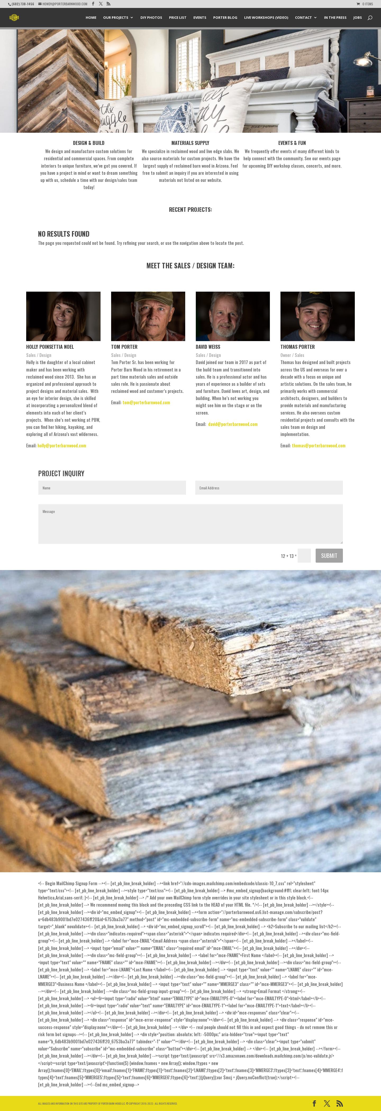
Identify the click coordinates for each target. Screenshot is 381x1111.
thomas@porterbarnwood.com (319, 445)
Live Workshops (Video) (266, 18)
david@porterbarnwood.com (233, 424)
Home (91, 18)
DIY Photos (151, 18)
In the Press (335, 18)
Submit (329, 555)
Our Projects (115, 18)
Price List (178, 18)
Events (199, 18)
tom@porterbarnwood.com (146, 402)
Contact (303, 18)
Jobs (357, 18)
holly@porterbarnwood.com (62, 445)
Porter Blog (225, 18)
